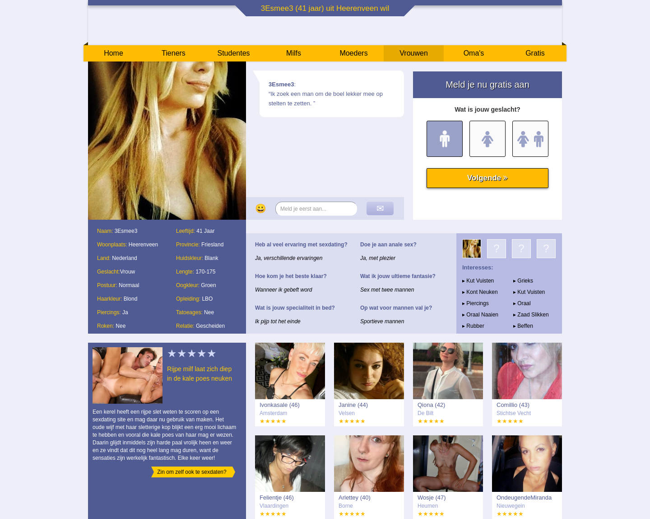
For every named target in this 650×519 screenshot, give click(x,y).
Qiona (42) (431, 404)
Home (113, 53)
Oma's (474, 53)
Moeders (353, 53)
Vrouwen (413, 53)
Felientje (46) (277, 497)
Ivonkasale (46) (280, 404)
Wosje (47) (432, 497)
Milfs (293, 53)
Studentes (233, 53)
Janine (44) (353, 404)
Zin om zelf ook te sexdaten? (191, 472)
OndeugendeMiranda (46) (524, 498)
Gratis (535, 53)
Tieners (174, 53)
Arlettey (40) (355, 497)
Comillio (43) (513, 404)
